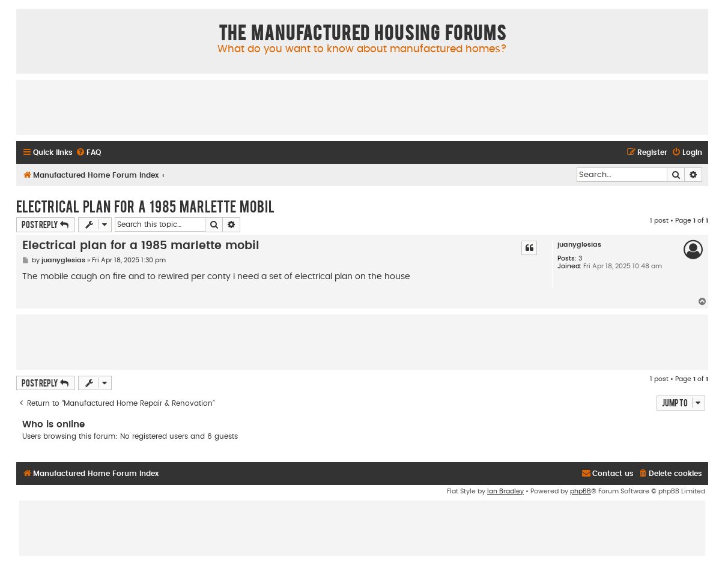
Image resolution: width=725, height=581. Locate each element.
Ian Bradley (505, 491)
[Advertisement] (362, 107)
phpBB (580, 491)
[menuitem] (88, 153)
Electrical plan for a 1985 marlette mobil (145, 206)
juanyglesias (579, 244)
